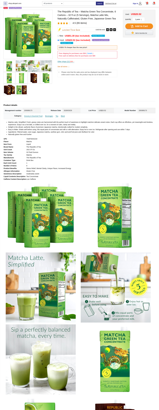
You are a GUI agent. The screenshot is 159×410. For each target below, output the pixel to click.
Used (84, 41)
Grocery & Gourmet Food (33, 116)
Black (63, 116)
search (99, 3)
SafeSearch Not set (110, 3)
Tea (57, 116)
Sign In (135, 3)
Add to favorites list (139, 32)
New (82, 36)
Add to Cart (139, 26)
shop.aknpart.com (14, 3)
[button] (154, 3)
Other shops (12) (66, 61)
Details (89, 53)
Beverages (49, 116)
